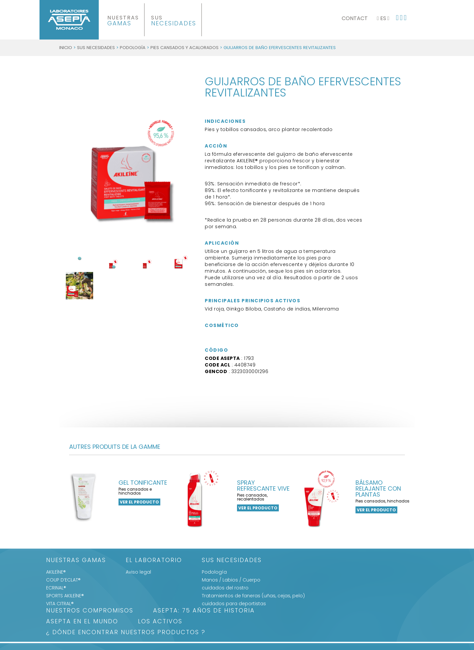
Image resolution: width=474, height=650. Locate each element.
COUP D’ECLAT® (63, 580)
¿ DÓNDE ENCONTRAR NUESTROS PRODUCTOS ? (125, 632)
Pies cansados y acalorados (184, 47)
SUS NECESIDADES (96, 47)
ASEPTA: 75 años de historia (204, 611)
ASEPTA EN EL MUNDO (82, 621)
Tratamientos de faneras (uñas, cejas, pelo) (253, 595)
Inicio (65, 47)
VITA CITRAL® (60, 603)
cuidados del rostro (225, 587)
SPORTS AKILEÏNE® (65, 595)
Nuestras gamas (76, 560)
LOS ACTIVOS (160, 621)
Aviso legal (138, 572)
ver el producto (139, 502)
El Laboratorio (154, 560)
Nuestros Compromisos (89, 611)
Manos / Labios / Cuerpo (231, 580)
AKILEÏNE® (56, 572)
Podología (132, 47)
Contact (355, 18)
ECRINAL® (56, 587)
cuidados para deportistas (234, 603)
